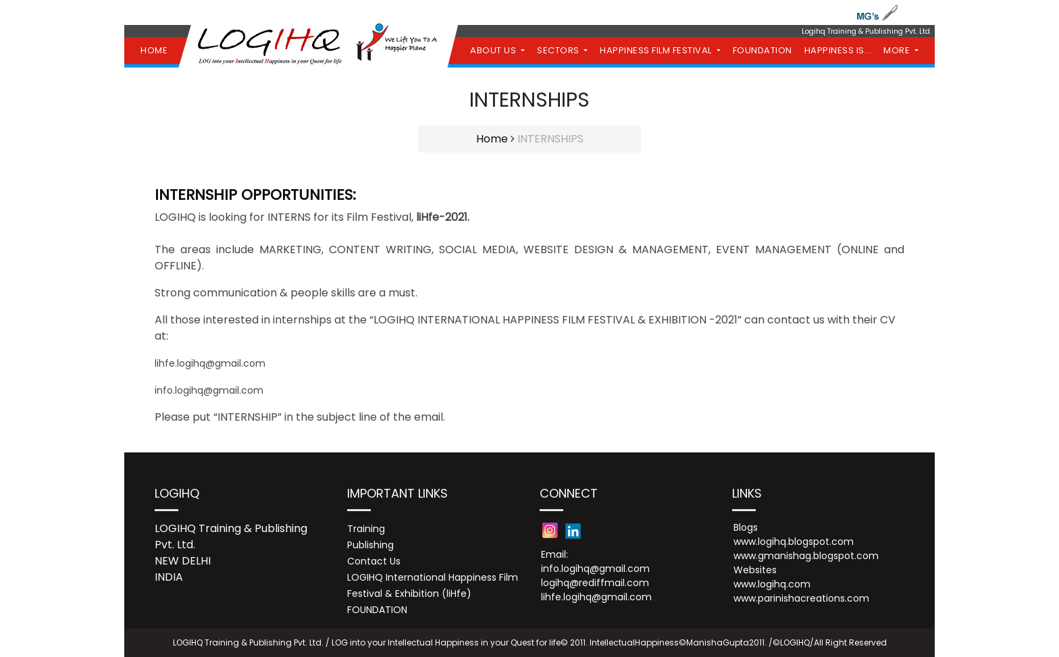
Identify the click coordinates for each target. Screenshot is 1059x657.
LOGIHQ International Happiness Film (432, 577)
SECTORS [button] (559, 50)
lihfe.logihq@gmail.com (210, 363)
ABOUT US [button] (494, 50)
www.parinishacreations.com (801, 598)
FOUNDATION (762, 50)
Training (366, 528)
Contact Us (374, 561)
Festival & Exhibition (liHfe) (409, 593)
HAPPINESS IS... (838, 50)
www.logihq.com (771, 584)
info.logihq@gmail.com (209, 390)
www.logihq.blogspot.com (793, 541)
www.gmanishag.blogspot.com (806, 555)
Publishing (370, 545)
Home (492, 139)
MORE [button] (897, 50)
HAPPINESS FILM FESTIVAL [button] (657, 50)
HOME (153, 50)
